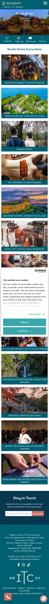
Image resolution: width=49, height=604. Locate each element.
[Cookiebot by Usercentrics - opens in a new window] (35, 271)
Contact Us (13, 556)
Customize (24, 331)
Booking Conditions (30, 559)
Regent (21, 588)
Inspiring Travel (9, 588)
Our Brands (24, 591)
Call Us (6, 7)
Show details (35, 314)
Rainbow (31, 588)
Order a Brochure (28, 556)
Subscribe (37, 513)
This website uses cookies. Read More (24, 593)
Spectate (41, 588)
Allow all (24, 322)
